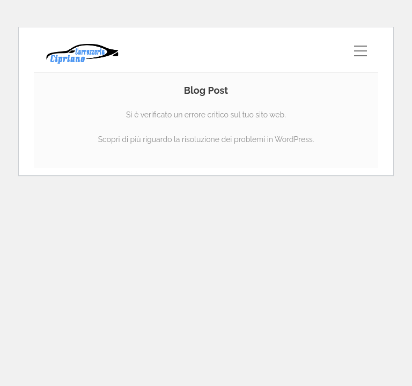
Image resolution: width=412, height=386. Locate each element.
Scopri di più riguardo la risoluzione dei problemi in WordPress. (206, 139)
